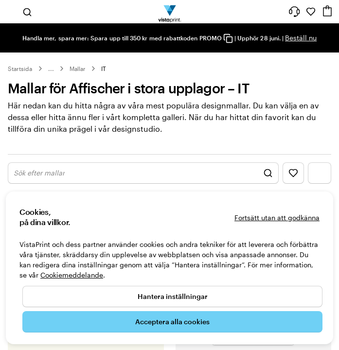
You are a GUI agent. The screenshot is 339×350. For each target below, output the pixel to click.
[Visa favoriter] (293, 173)
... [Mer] (51, 68)
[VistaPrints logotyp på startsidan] (169, 11)
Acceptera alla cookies (172, 321)
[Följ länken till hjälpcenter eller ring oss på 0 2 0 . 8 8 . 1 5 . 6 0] (294, 11)
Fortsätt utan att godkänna (277, 217)
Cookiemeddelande (71, 275)
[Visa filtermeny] (319, 173)
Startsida (20, 68)
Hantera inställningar (173, 296)
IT (103, 68)
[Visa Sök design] (143, 173)
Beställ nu (301, 38)
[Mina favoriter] (311, 12)
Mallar (78, 68)
